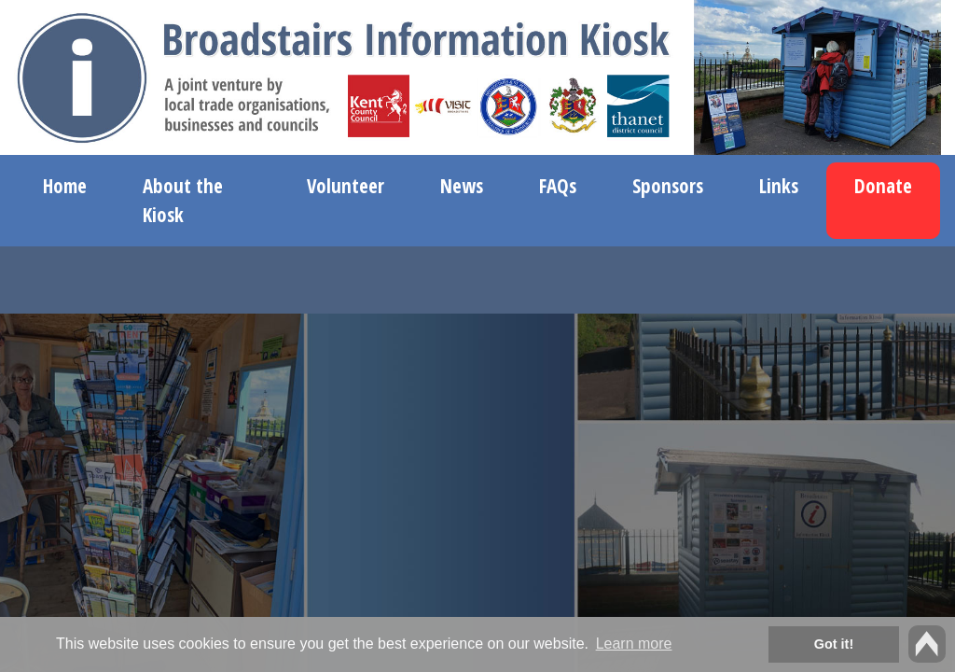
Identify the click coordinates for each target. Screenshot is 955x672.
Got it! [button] (833, 644)
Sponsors (667, 186)
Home (65, 186)
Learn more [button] (634, 643)
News (461, 186)
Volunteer (345, 186)
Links (778, 186)
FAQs (557, 186)
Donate (883, 186)
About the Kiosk (183, 200)
